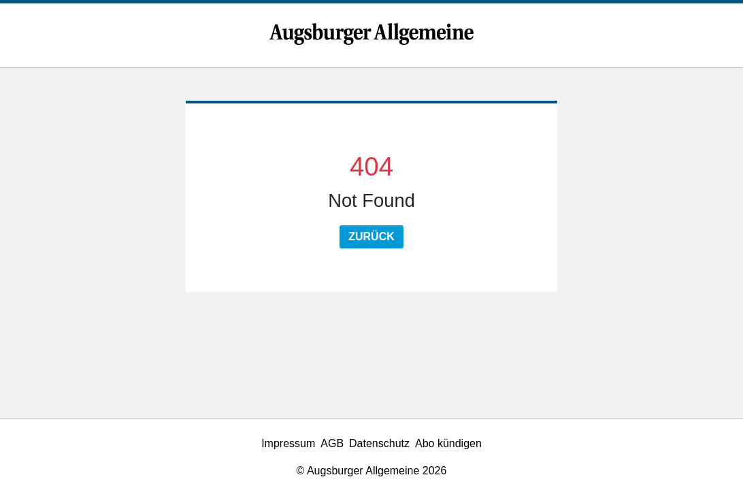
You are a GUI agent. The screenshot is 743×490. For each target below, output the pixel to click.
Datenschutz (379, 443)
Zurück (371, 236)
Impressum (288, 443)
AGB (332, 443)
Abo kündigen (448, 443)
